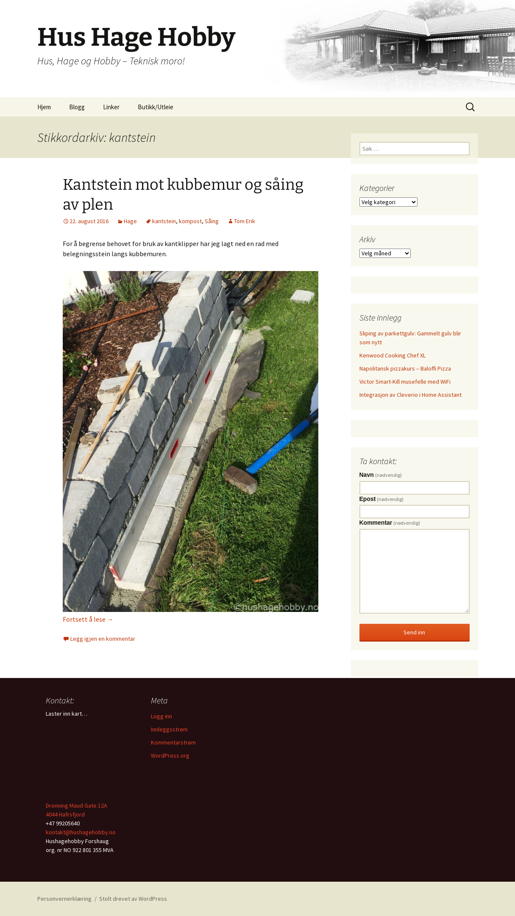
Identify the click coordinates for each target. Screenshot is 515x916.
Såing (212, 221)
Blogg (77, 107)
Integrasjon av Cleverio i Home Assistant (410, 395)
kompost (190, 221)
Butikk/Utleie (155, 107)
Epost (381, 498)
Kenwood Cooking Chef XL (392, 355)
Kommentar (389, 522)
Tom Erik (244, 221)
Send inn (414, 632)
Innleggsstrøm (169, 729)
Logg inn (161, 716)
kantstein (164, 221)
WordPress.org (170, 755)
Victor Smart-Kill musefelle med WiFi (405, 381)
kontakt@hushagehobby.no (81, 832)
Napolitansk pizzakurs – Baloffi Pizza (405, 368)
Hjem (44, 107)
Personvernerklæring (64, 898)
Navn (380, 474)
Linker (111, 107)
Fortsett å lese (88, 619)
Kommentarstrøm (173, 742)
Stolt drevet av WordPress (133, 898)
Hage (130, 221)
